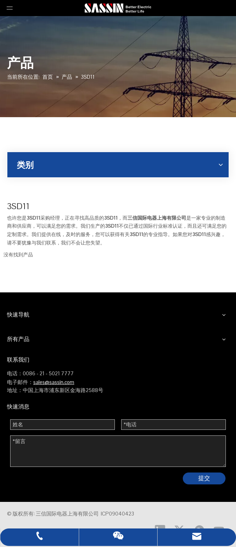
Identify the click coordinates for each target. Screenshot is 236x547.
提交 (204, 478)
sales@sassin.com (53, 382)
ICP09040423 (117, 513)
